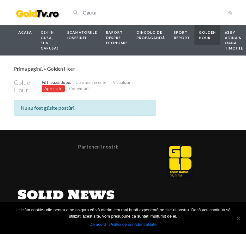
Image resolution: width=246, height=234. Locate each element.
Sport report (182, 35)
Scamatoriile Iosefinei (82, 35)
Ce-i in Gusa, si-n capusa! (49, 40)
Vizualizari (122, 82)
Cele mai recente (91, 82)
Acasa (25, 32)
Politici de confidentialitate (133, 224)
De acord (97, 224)
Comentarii (79, 88)
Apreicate (53, 88)
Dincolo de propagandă (151, 35)
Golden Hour (207, 35)
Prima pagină (28, 69)
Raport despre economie (117, 37)
